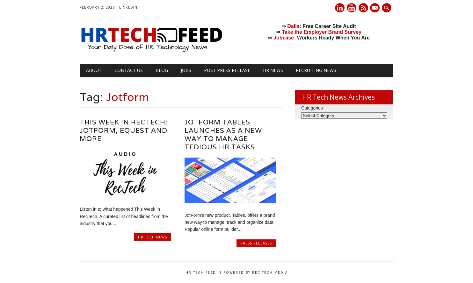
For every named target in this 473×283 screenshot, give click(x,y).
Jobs (186, 70)
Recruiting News (316, 70)
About (94, 70)
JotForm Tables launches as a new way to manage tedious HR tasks (223, 134)
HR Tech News (152, 237)
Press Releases (256, 243)
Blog (162, 70)
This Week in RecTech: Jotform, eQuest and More (123, 130)
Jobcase (283, 37)
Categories (312, 107)
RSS (363, 7)
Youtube (351, 7)
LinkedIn (128, 7)
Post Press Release (227, 70)
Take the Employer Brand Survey (321, 32)
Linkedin (340, 7)
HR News (273, 70)
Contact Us (128, 70)
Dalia (293, 26)
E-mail (376, 8)
